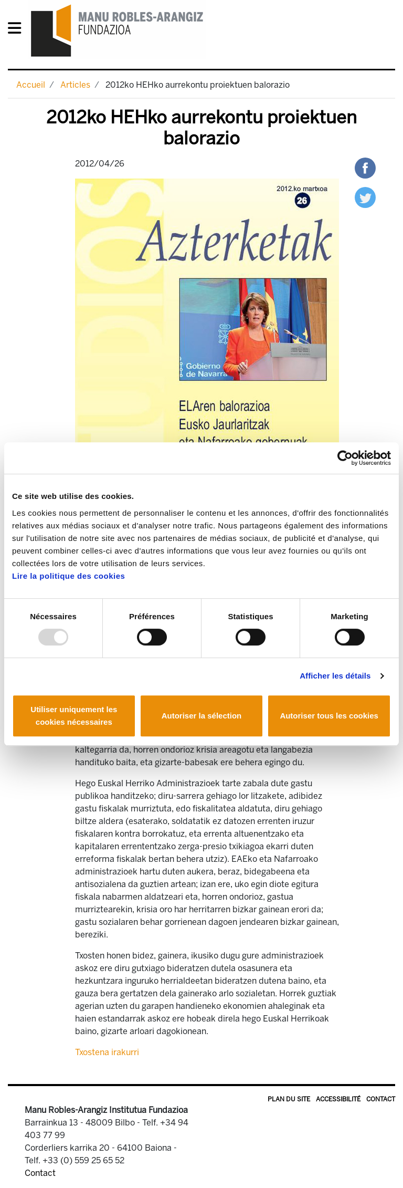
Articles (75, 85)
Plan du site (289, 1099)
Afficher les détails (335, 675)
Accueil (30, 85)
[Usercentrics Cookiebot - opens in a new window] (345, 458)
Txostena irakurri (107, 1052)
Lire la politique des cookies (68, 575)
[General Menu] (17, 30)
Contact (380, 1099)
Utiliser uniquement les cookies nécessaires (73, 715)
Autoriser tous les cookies (329, 715)
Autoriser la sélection (202, 715)
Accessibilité (338, 1099)
